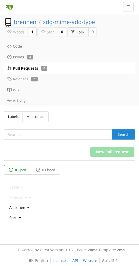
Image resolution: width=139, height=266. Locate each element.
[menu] (69, 207)
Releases (22, 78)
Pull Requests (27, 68)
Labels (13, 116)
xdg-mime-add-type (69, 22)
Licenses (60, 260)
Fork (77, 32)
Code (14, 46)
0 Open (17, 170)
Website (90, 260)
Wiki (13, 89)
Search (124, 134)
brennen (25, 22)
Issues (20, 56)
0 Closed (45, 170)
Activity (16, 100)
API (75, 260)
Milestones (35, 116)
